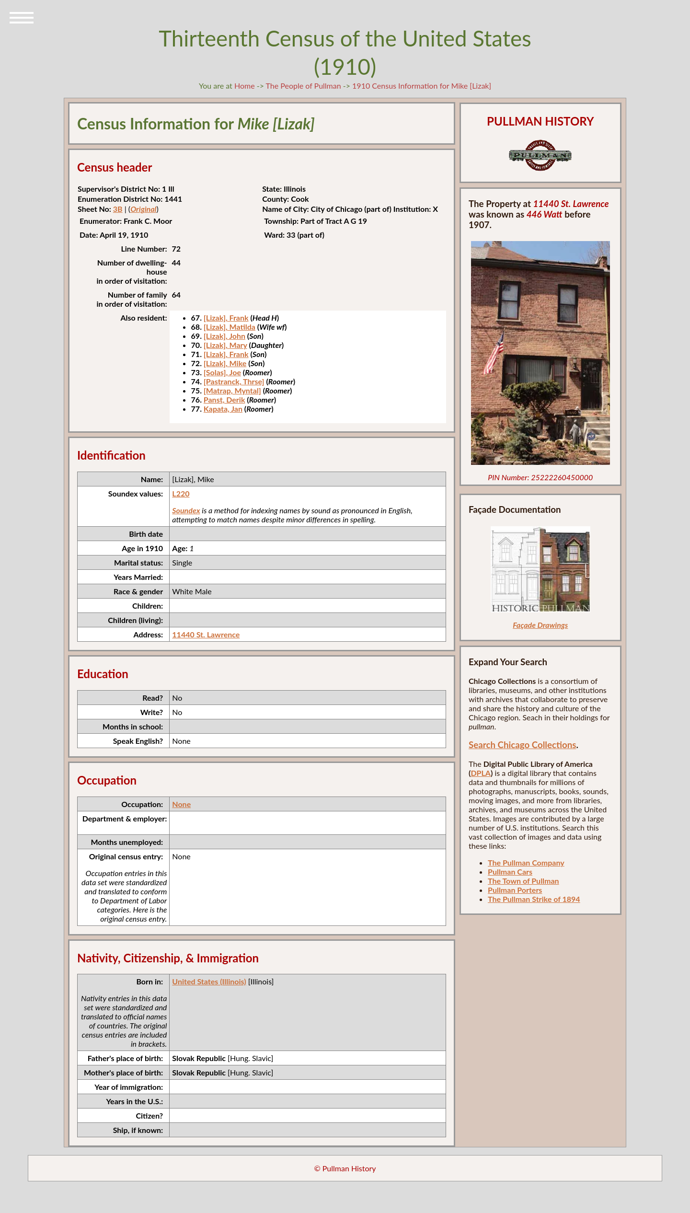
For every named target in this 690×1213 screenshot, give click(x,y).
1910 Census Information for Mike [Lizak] (421, 85)
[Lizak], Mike (225, 363)
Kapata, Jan (223, 408)
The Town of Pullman (523, 880)
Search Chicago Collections (522, 744)
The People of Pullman (303, 85)
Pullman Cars (510, 871)
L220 (180, 493)
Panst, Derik (224, 399)
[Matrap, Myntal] (232, 390)
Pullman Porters (515, 889)
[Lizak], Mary (225, 344)
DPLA (481, 772)
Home (244, 85)
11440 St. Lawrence (206, 634)
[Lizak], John (224, 335)
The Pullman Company (526, 862)
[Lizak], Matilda (229, 326)
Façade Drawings (540, 624)
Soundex (186, 510)
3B (118, 208)
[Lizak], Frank (226, 317)
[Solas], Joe (222, 372)
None (181, 804)
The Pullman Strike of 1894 (534, 898)
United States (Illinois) (209, 981)
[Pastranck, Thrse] (234, 381)
